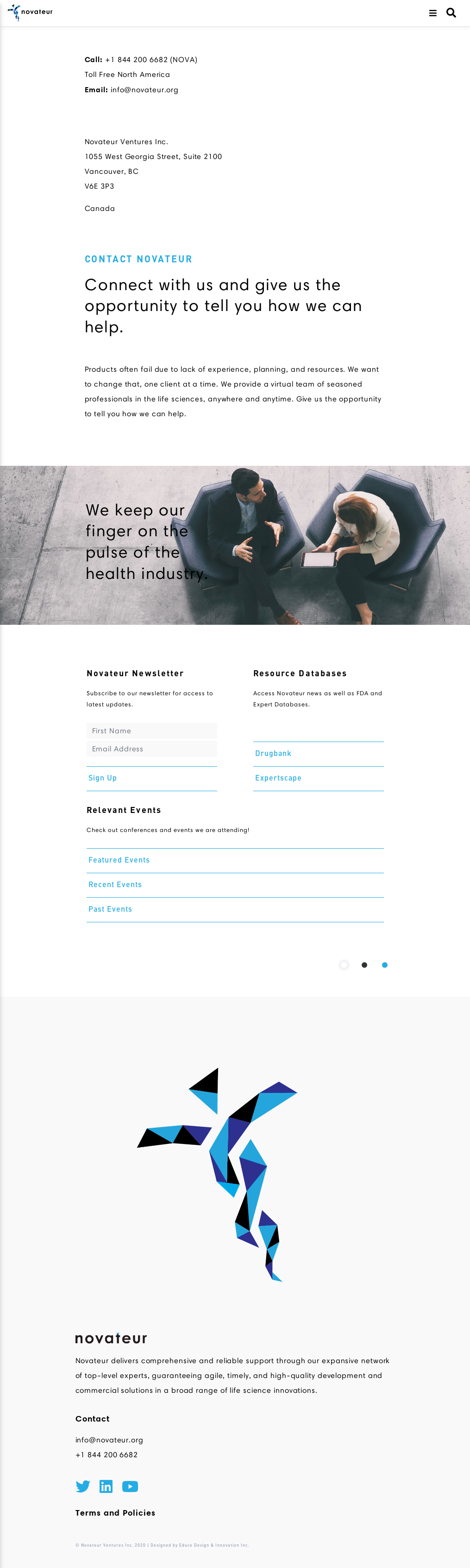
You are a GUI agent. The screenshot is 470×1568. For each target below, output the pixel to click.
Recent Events (115, 885)
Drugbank (273, 754)
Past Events (110, 910)
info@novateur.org (109, 1439)
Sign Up (102, 778)
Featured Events (119, 860)
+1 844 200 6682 (106, 1454)
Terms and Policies (115, 1513)
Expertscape (278, 778)
